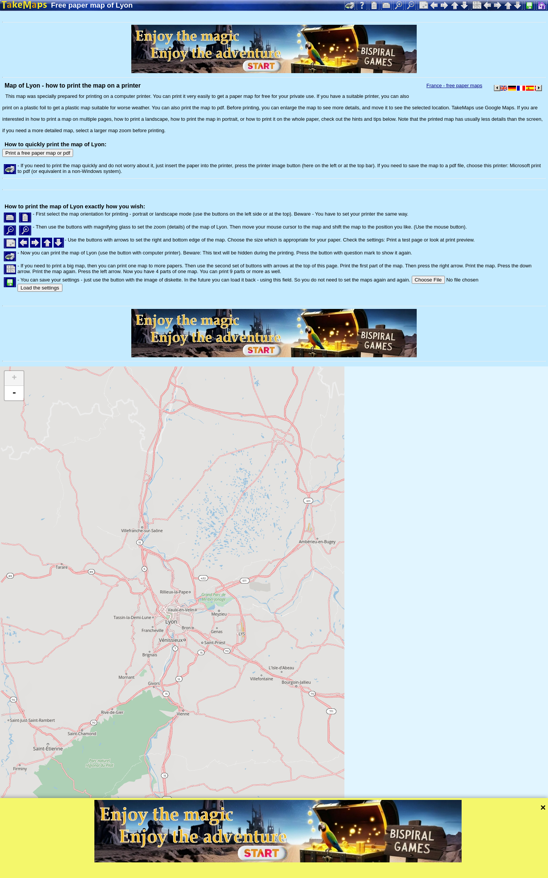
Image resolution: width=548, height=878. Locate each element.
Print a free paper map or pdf (37, 153)
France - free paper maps (454, 85)
